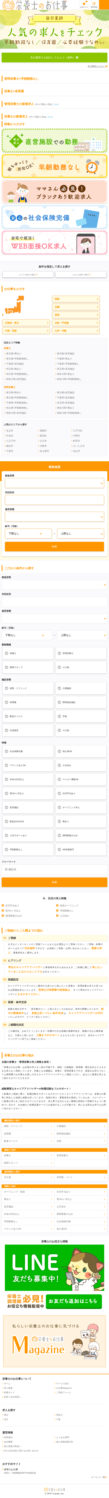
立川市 (43, 440)
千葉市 (9, 451)
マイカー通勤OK (68, 779)
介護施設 (64, 688)
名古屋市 (44, 451)
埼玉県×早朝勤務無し (17, 374)
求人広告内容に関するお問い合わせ (21, 1451)
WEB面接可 (65, 849)
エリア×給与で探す (28, 274)
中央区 (9, 435)
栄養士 (10, 653)
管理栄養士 (65, 653)
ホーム (7, 1384)
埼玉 (6, 1419)
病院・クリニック (15, 688)
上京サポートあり (15, 835)
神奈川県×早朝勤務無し (69, 379)
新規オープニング (69, 905)
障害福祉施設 (66, 702)
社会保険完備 (13, 751)
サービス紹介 (62, 1384)
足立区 (9, 430)
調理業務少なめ (67, 835)
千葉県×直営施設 (15, 363)
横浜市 (9, 446)
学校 (62, 716)
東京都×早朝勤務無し (17, 358)
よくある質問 (62, 1437)
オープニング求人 (68, 807)
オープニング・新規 (14, 1191)
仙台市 (76, 451)
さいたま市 (79, 446)
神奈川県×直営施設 (16, 379)
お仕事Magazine (64, 1388)
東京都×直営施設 (66, 353)
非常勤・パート (65, 1177)
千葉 (58, 1419)
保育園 (10, 702)
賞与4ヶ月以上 (14, 793)
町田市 (76, 440)
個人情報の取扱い (12, 1446)
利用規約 (8, 1437)
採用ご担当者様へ (12, 1397)
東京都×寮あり (14, 353)
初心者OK (64, 751)
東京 (6, 1415)
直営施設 (11, 807)
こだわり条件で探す (81, 274)
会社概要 (8, 1442)
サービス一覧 (99, 1477)
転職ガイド (9, 1393)
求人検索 (8, 1388)
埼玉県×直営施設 (66, 369)
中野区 (76, 435)
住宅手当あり (66, 793)
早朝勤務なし (13, 849)
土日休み (64, 765)
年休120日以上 (14, 779)
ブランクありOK (15, 765)
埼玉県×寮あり (14, 369)
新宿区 (43, 435)
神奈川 (59, 1415)
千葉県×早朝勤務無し (68, 363)
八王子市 (11, 440)
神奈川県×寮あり (66, 374)
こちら (55, 104)
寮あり (63, 821)
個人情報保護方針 (64, 1442)
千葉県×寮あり (64, 358)
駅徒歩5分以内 (14, 821)
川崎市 (43, 446)
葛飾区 (43, 430)
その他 (63, 667)
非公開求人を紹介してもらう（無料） (54, 57)
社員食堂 (11, 730)
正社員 (7, 1177)
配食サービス (13, 716)
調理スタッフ (13, 667)
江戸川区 (77, 430)
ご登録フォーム (63, 1393)
